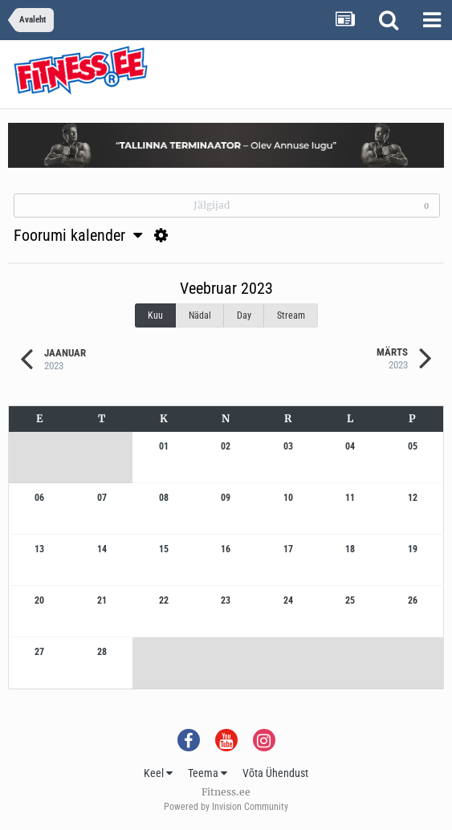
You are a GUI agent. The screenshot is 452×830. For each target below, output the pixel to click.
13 (39, 549)
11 (350, 497)
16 (225, 549)
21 (102, 600)
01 (164, 446)
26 (412, 600)
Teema (207, 773)
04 (350, 446)
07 (102, 497)
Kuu (155, 315)
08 (164, 497)
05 (412, 446)
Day (244, 315)
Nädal (200, 315)
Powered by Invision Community (226, 806)
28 (102, 651)
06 (39, 497)
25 (350, 600)
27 (39, 651)
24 (288, 600)
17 (288, 549)
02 (225, 446)
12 (412, 497)
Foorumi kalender (78, 235)
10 (288, 497)
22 (164, 600)
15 (164, 549)
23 (225, 600)
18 (350, 549)
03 (288, 446)
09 (225, 497)
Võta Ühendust (275, 773)
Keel (158, 773)
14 (102, 549)
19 (412, 549)
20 (39, 600)
